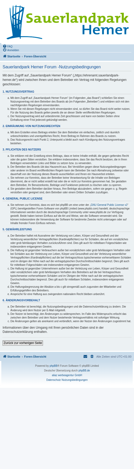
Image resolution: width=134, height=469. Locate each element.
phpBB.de (84, 370)
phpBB (54, 365)
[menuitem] (7, 46)
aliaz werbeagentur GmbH (67, 375)
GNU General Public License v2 (109, 204)
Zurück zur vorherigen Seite (23, 343)
